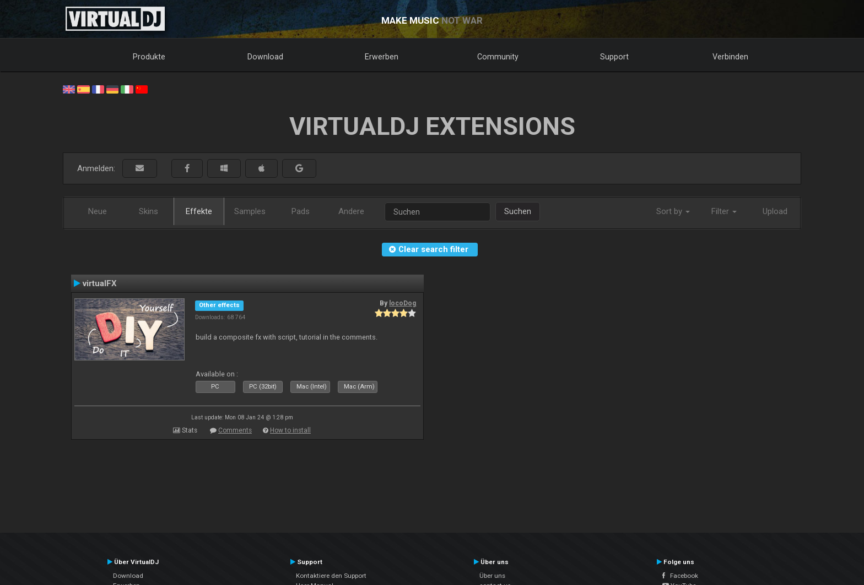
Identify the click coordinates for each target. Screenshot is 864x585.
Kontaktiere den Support (331, 575)
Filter (724, 211)
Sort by (673, 211)
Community (498, 56)
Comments (235, 430)
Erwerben (381, 56)
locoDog (402, 303)
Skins (148, 211)
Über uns (492, 575)
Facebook (680, 575)
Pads (300, 211)
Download (265, 56)
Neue (97, 211)
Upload (775, 211)
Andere (351, 211)
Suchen (517, 211)
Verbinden (730, 56)
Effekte (199, 211)
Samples (250, 211)
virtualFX (100, 283)
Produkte (149, 56)
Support (614, 56)
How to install (290, 430)
